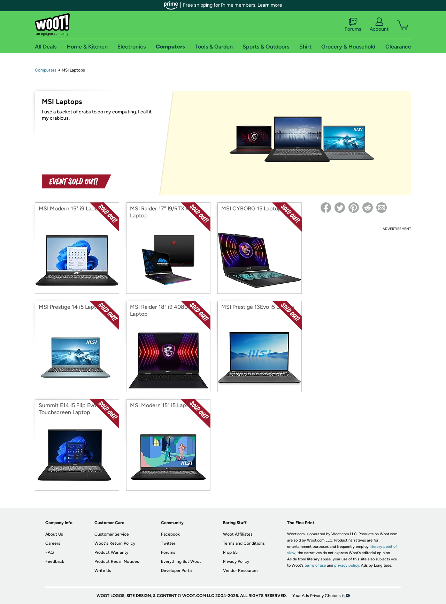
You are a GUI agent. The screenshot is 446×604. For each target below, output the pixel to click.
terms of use (315, 565)
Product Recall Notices (116, 561)
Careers (52, 543)
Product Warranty (111, 552)
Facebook (170, 534)
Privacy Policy (236, 561)
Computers (45, 70)
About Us (54, 534)
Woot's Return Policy (114, 543)
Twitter (168, 543)
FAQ (49, 552)
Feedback (54, 561)
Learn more (269, 5)
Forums (353, 24)
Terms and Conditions (244, 543)
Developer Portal (177, 570)
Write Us (102, 570)
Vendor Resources (241, 570)
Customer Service (111, 534)
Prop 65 (230, 552)
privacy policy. (347, 565)
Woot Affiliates (238, 534)
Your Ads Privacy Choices (316, 595)
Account (379, 24)
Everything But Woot (181, 561)
